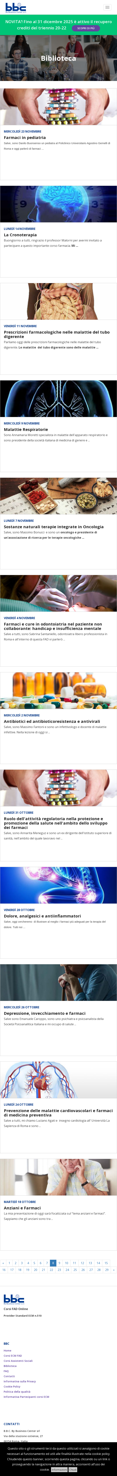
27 (91, 1270)
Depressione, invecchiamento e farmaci (44, 1013)
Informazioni (59, 1469)
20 (35, 1270)
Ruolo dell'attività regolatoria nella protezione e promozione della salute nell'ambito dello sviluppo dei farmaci (55, 823)
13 (90, 1263)
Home (7, 1350)
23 (59, 1270)
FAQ (6, 1371)
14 (98, 1263)
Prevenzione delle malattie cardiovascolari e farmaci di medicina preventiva (58, 1113)
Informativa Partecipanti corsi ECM (26, 1397)
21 (43, 1270)
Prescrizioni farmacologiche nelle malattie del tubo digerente (57, 334)
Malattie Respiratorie (26, 429)
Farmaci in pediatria (25, 137)
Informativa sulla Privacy (20, 1381)
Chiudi (72, 1469)
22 (51, 1270)
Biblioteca (10, 1366)
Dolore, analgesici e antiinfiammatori (42, 916)
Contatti (9, 1376)
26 (83, 1270)
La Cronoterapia (20, 234)
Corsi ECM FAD (13, 1355)
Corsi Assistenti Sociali (18, 1361)
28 (99, 1270)
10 (66, 1263)
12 (82, 1263)
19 (27, 1270)
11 (74, 1263)
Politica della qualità (17, 1391)
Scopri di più (86, 28)
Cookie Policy (12, 1386)
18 (19, 1270)
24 (67, 1270)
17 (11, 1270)
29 (107, 1270)
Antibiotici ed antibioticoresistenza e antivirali (52, 721)
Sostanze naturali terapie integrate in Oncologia (54, 526)
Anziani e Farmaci (22, 1208)
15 (106, 1263)
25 (75, 1270)
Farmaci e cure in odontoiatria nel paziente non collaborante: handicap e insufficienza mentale (53, 626)
